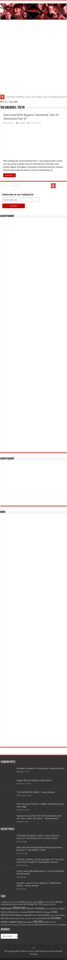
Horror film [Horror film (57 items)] (48, 909)
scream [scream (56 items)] (38, 918)
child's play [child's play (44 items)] (32, 902)
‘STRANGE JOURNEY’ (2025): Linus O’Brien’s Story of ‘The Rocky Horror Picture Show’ (38, 837)
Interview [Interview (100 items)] (14, 915)
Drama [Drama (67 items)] (14, 904)
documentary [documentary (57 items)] (6, 904)
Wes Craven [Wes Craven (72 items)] (40, 924)
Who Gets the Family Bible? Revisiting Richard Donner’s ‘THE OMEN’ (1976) (39, 848)
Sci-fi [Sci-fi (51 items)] (33, 918)
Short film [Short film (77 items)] (46, 918)
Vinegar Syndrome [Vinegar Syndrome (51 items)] (27, 925)
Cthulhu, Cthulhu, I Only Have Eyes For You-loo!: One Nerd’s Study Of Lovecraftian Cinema (40, 860)
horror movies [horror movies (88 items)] (8, 912)
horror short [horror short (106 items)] (34, 912)
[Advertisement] (33, 58)
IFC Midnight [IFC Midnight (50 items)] (46, 912)
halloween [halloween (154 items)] (7, 908)
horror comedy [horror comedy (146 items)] (35, 908)
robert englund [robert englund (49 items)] (15, 918)
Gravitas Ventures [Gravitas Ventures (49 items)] (49, 904)
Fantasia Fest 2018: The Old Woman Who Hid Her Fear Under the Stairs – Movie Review (39, 817)
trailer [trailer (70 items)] (46, 922)
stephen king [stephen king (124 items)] (15, 921)
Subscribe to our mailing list (17, 194)
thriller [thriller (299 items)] (39, 921)
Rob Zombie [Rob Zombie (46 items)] (26, 918)
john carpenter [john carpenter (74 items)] (25, 915)
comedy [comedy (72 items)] (39, 902)
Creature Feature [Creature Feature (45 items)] (50, 902)
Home (3, 102)
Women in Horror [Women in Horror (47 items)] (51, 925)
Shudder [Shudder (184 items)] (56, 918)
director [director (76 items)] (59, 902)
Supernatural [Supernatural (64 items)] (28, 922)
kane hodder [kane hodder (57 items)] (37, 915)
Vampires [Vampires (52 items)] (16, 925)
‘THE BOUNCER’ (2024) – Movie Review (36, 792)
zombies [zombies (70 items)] (62, 925)
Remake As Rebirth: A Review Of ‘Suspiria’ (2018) (40, 768)
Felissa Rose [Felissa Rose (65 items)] (23, 904)
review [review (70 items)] (62, 915)
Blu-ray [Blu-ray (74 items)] (24, 902)
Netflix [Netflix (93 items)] (46, 915)
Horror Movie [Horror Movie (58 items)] (59, 909)
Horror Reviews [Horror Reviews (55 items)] (21, 912)
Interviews (22, 123)
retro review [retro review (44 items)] (54, 915)
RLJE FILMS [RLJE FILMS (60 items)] (5, 918)
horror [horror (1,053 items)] (19, 907)
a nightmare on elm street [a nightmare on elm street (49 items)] (11, 902)
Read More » (9, 175)
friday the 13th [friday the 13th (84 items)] (35, 904)
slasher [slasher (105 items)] (4, 921)
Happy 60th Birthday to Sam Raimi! (34, 780)
